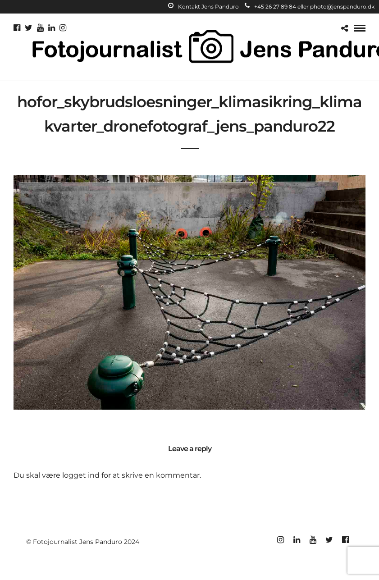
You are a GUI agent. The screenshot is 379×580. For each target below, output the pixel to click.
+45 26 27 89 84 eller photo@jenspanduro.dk (309, 6)
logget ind (81, 475)
